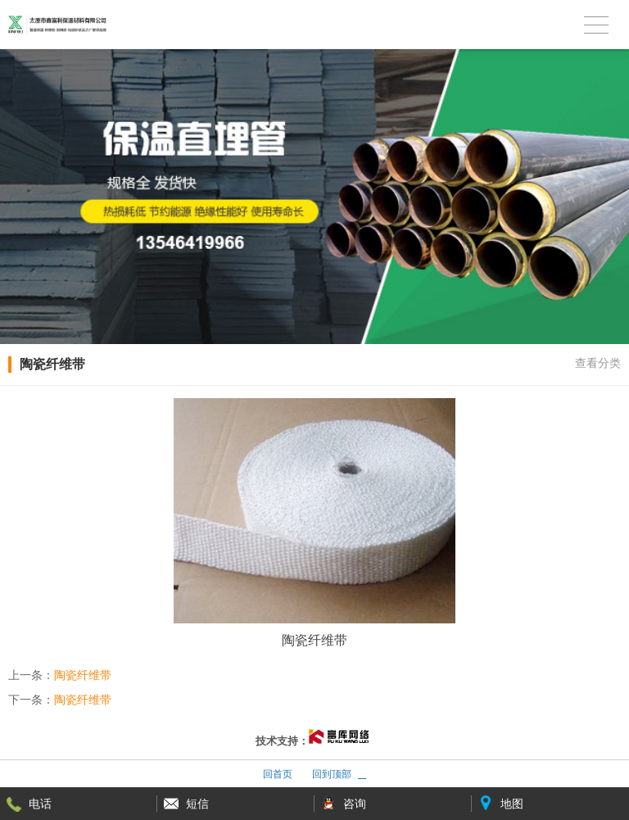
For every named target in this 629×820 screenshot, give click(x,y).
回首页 (277, 774)
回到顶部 (331, 774)
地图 (511, 803)
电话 (40, 803)
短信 (197, 803)
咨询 (354, 803)
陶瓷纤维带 (82, 675)
